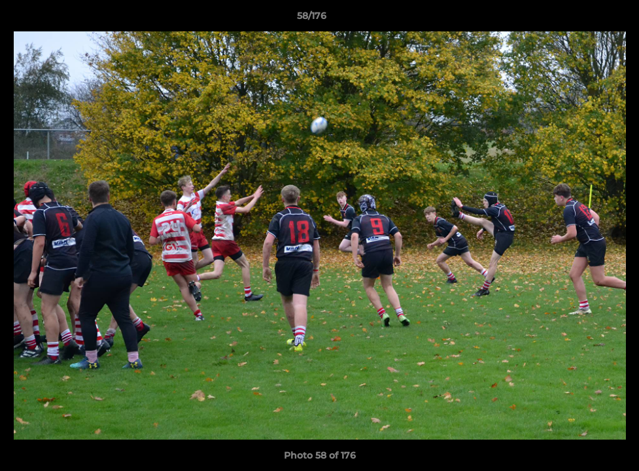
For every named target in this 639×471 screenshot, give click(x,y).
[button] (584, 19)
